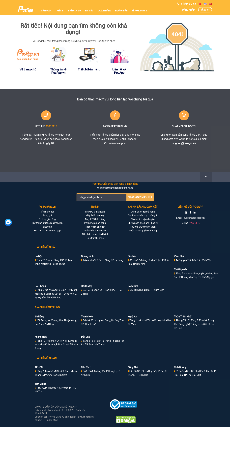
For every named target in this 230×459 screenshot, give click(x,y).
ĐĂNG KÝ (205, 9)
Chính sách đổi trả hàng (143, 211)
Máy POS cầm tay (95, 215)
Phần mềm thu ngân (95, 230)
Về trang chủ (28, 69)
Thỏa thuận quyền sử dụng (143, 230)
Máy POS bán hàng (95, 219)
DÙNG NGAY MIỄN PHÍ (140, 197)
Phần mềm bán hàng (95, 223)
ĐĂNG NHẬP (188, 9)
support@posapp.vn (184, 143)
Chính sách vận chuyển (143, 219)
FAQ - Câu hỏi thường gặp (47, 230)
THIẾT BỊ (59, 10)
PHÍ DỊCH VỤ (74, 10)
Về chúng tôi (47, 211)
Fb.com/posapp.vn (115, 143)
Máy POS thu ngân (95, 211)
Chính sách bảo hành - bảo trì (143, 223)
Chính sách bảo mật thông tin (143, 215)
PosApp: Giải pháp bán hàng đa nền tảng (115, 183)
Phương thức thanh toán (143, 226)
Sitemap (47, 226)
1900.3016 (51, 126)
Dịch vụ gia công (47, 219)
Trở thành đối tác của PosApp (47, 223)
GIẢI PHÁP (45, 10)
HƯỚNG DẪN (121, 10)
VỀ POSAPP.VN (139, 10)
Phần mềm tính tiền (95, 226)
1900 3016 (194, 223)
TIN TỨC (89, 10)
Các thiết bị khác (95, 238)
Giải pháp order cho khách (95, 234)
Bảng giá (47, 215)
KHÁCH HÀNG (104, 10)
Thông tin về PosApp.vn (58, 71)
